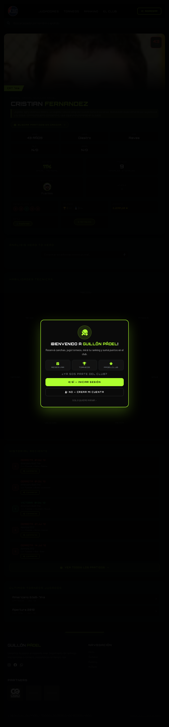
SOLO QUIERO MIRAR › (84, 400)
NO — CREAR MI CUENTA (84, 392)
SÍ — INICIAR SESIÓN (84, 382)
